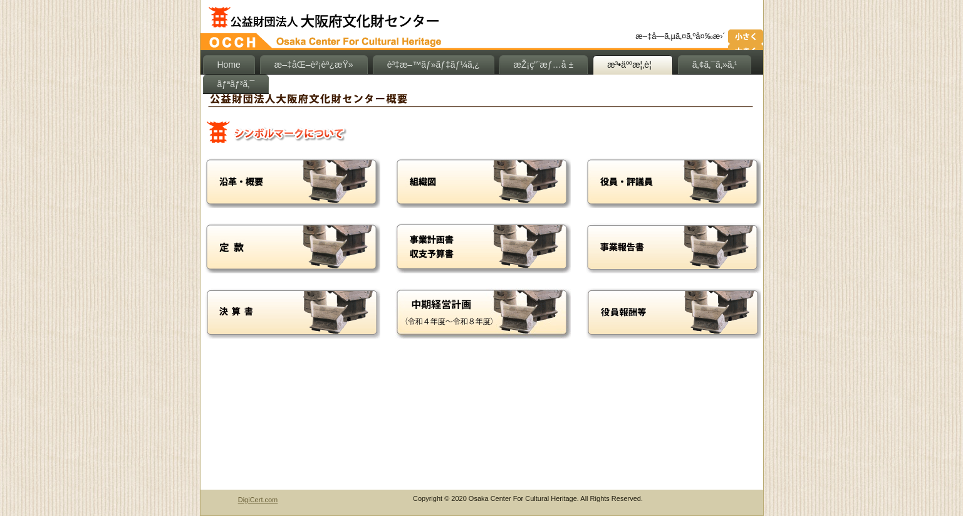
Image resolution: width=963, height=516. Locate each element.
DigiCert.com (258, 499)
